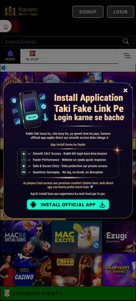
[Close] (125, 90)
